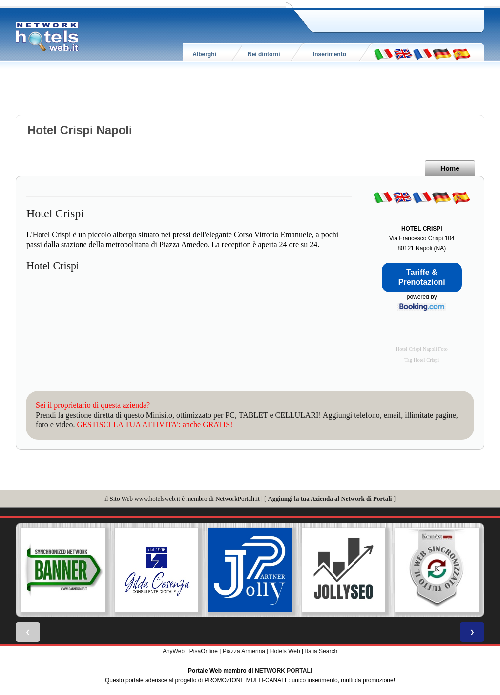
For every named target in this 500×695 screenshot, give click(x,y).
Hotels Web (285, 651)
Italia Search (321, 651)
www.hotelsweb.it (157, 498)
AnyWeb (174, 651)
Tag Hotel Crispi (421, 360)
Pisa (195, 651)
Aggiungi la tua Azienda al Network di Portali (330, 498)
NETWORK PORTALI (283, 670)
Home (449, 168)
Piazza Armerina (244, 651)
